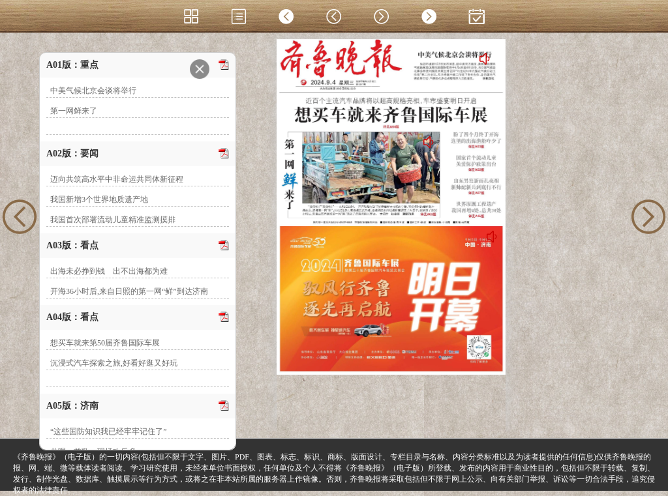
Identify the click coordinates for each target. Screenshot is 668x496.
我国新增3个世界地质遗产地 (99, 199)
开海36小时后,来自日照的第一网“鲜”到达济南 (129, 291)
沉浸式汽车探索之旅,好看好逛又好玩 (113, 363)
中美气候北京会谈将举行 (93, 90)
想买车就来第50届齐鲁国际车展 (105, 342)
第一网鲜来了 (73, 110)
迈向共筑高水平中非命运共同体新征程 (116, 179)
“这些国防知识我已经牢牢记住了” (108, 431)
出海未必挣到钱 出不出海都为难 (109, 271)
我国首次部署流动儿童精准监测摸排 (112, 219)
